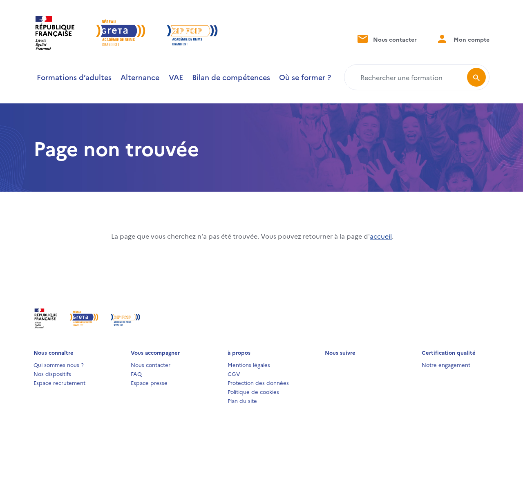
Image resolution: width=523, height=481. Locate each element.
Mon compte (462, 38)
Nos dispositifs (52, 373)
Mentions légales (249, 364)
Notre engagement (446, 364)
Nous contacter (386, 38)
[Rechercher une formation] (407, 77)
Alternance (140, 77)
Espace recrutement (59, 382)
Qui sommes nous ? (59, 364)
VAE (176, 77)
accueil (381, 235)
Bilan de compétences (231, 77)
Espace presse (149, 382)
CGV (234, 373)
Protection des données (258, 382)
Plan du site (242, 400)
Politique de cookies (253, 391)
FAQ (136, 373)
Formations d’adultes (74, 77)
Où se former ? (305, 77)
